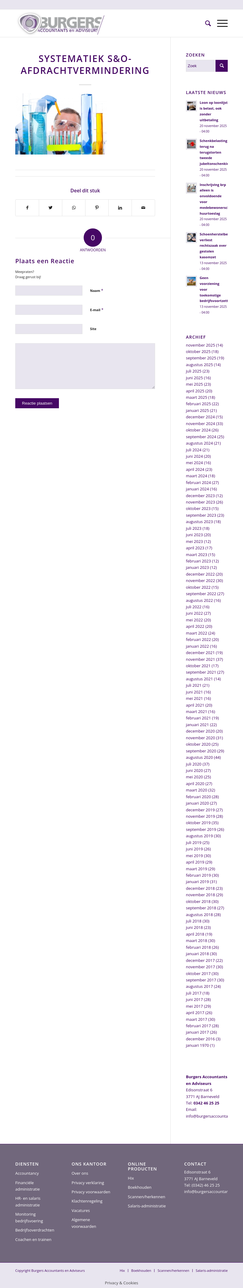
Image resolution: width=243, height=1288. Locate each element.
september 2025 (201, 358)
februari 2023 (198, 561)
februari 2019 (198, 875)
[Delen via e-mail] (143, 208)
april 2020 (195, 783)
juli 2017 (193, 993)
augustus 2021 (199, 679)
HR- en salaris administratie (28, 1201)
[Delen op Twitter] (50, 208)
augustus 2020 (199, 757)
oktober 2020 (198, 744)
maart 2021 (196, 711)
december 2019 (200, 810)
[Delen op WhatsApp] (73, 208)
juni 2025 (194, 377)
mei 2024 (194, 462)
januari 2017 (197, 1032)
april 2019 (195, 862)
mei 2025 (194, 384)
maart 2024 (196, 475)
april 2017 (195, 1012)
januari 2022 (197, 646)
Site (93, 328)
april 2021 (195, 705)
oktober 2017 (198, 973)
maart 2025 (196, 397)
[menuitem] (205, 23)
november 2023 (200, 502)
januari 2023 (197, 567)
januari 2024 (197, 489)
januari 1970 (197, 1045)
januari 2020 (197, 803)
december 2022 (200, 574)
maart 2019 (196, 868)
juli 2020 (193, 764)
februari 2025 (198, 403)
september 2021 (201, 672)
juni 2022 (194, 613)
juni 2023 (194, 534)
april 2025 (195, 391)
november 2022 (200, 580)
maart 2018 (196, 940)
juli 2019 (193, 842)
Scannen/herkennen (146, 1196)
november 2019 (200, 816)
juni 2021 (194, 692)
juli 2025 (193, 371)
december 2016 (200, 1039)
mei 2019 (194, 855)
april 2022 (195, 626)
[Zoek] (205, 23)
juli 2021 (193, 685)
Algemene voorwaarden (83, 1223)
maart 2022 (196, 633)
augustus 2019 (199, 836)
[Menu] (219, 23)
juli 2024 (193, 450)
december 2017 (200, 960)
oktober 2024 (198, 430)
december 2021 (200, 652)
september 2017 (201, 980)
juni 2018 (194, 927)
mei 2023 (194, 541)
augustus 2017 (199, 986)
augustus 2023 (199, 521)
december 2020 (200, 731)
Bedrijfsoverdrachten (34, 1230)
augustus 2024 (199, 443)
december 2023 (200, 495)
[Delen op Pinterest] (96, 208)
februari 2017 (198, 1025)
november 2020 (200, 737)
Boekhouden (139, 1187)
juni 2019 (194, 849)
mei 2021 (194, 698)
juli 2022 (193, 606)
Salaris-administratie (147, 1206)
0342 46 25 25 (206, 1103)
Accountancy (27, 1173)
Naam (96, 290)
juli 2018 (193, 921)
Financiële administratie (27, 1186)
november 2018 (200, 894)
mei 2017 (194, 1006)
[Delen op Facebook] (27, 208)
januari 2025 (197, 410)
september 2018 (201, 908)
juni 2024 (194, 456)
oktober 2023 (198, 508)
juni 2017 (194, 999)
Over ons (79, 1173)
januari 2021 (197, 724)
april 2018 (195, 934)
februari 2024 (198, 482)
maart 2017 (196, 1019)
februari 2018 (198, 947)
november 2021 (200, 659)
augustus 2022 (199, 600)
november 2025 (200, 345)
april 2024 (195, 469)
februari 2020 (198, 796)
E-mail (96, 309)
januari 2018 (197, 953)
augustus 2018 (199, 914)
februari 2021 (198, 718)
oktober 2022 (198, 587)
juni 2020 (194, 770)
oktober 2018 (198, 901)
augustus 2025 (199, 364)
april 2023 (195, 548)
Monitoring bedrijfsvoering (29, 1217)
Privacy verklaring (87, 1182)
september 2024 (201, 436)
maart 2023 (196, 554)
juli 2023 (193, 528)
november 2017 (200, 967)
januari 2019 (197, 881)
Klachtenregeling (86, 1201)
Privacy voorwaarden (90, 1192)
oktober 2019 (198, 822)
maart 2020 (196, 790)
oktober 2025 (198, 351)
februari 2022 (198, 639)
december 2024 (200, 417)
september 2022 (201, 593)
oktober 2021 (198, 665)
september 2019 (201, 829)
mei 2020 (194, 777)
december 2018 (200, 888)
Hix (131, 1178)
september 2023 (201, 515)
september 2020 (201, 751)
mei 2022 (194, 620)
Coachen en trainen (33, 1239)
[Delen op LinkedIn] (120, 208)
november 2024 (200, 423)
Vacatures (80, 1210)
